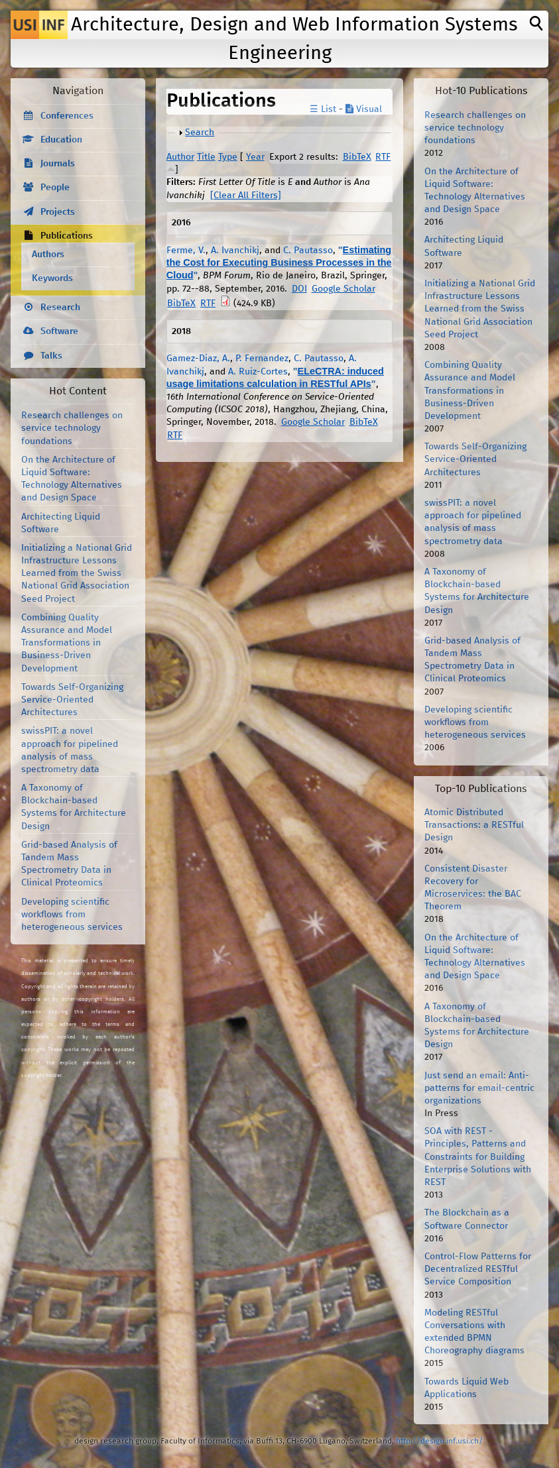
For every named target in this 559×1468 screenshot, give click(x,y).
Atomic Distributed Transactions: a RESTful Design (474, 825)
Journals (57, 163)
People (55, 187)
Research (60, 307)
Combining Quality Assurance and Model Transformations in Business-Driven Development (66, 643)
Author (180, 157)
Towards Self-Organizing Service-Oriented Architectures (72, 700)
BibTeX (357, 157)
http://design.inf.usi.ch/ (439, 1441)
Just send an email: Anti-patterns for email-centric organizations (479, 1088)
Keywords (52, 278)
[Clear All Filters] (245, 195)
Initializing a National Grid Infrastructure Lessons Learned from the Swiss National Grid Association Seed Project (76, 573)
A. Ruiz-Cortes (258, 371)
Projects (57, 212)
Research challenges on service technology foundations (72, 428)
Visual (363, 109)
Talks (51, 356)
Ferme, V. (186, 250)
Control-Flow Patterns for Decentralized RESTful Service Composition (477, 1269)
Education (61, 139)
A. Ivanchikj (235, 250)
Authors (48, 254)
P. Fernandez (261, 358)
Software (59, 331)
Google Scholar (343, 289)
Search (199, 132)
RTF (383, 157)
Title (206, 157)
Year (255, 157)
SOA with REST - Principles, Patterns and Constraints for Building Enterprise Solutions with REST (477, 1157)
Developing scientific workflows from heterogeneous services (72, 914)
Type (227, 157)
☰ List (323, 109)
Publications (66, 236)
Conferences (66, 116)
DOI (299, 289)
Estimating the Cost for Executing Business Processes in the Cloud (279, 262)
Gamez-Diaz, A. (198, 358)
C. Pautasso (308, 250)
